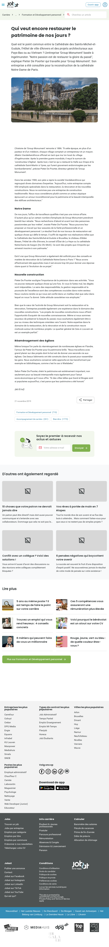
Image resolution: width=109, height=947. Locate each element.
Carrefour (9, 715)
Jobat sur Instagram (14, 880)
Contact (8, 873)
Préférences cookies (48, 881)
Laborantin (9, 784)
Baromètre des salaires (85, 824)
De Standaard (50, 911)
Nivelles (78, 740)
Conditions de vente (47, 884)
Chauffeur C (10, 776)
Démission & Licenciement (52, 847)
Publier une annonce (14, 869)
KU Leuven (9, 742)
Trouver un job (11, 824)
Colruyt (7, 719)
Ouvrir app (93, 4)
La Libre (71, 915)
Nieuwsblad (11, 911)
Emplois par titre (12, 836)
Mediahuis (9, 750)
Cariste (7, 780)
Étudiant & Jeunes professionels (48, 825)
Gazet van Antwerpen (86, 911)
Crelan (7, 723)
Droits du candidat (47, 872)
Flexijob (43, 731)
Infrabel (8, 739)
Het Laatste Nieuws (30, 911)
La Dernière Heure (54, 915)
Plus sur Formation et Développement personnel (34, 659)
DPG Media (10, 727)
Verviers (78, 744)
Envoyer (78, 448)
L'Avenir (82, 915)
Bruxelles (78, 716)
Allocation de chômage (85, 840)
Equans (8, 735)
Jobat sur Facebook (14, 876)
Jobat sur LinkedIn (13, 884)
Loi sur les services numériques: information (53, 888)
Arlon (76, 713)
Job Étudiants (46, 739)
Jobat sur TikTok (12, 888)
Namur (77, 732)
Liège (76, 728)
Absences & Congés (49, 843)
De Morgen (66, 911)
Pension (43, 850)
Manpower (9, 746)
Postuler (43, 831)
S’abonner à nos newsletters (18, 844)
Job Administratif (48, 715)
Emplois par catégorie (15, 832)
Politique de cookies (47, 875)
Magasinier (10, 788)
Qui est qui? (10, 896)
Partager (85, 400)
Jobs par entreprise (14, 828)
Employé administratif (15, 772)
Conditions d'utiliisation (49, 869)
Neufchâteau (80, 736)
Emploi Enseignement (50, 723)
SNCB (7, 758)
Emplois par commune (15, 840)
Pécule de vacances (84, 828)
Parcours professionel (50, 835)
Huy (76, 724)
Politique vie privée (47, 878)
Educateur (9, 808)
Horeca (42, 735)
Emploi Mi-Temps (48, 727)
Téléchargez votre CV (14, 848)
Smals (7, 754)
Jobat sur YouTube (13, 892)
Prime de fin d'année (84, 832)
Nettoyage (9, 796)
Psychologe (10, 792)
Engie (7, 731)
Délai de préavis (82, 836)
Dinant (77, 720)
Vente (7, 800)
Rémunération (46, 839)
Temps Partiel (46, 719)
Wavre (77, 748)
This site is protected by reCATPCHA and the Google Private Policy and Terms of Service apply (54, 898)
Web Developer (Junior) (16, 804)
